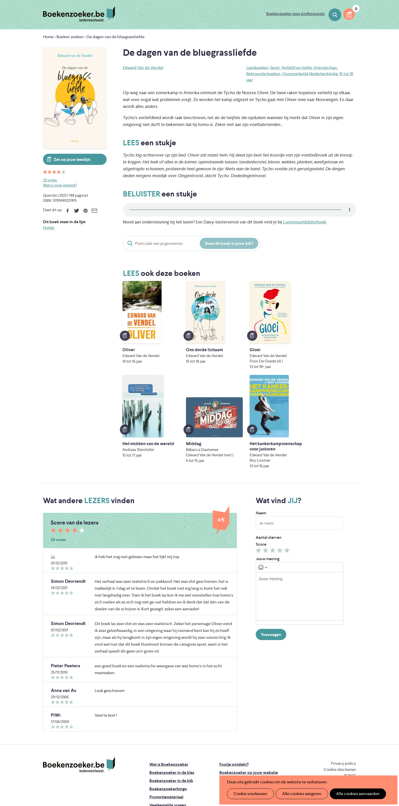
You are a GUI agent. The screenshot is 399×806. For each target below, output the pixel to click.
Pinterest (85, 211)
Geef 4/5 (280, 473)
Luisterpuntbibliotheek (304, 222)
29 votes (50, 180)
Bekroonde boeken (263, 73)
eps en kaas (278, 764)
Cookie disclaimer (340, 691)
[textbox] (299, 518)
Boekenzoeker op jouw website (248, 694)
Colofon (227, 711)
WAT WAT (195, 756)
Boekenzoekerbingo (168, 711)
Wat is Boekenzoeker (168, 686)
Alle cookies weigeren (298, 793)
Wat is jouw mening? (60, 185)
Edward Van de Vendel (143, 67)
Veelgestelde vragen (167, 727)
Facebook (67, 211)
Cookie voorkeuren (249, 793)
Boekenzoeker (79, 14)
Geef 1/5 (259, 473)
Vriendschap (325, 67)
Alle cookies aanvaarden (352, 793)
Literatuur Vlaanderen (332, 742)
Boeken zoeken (335, 14)
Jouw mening (267, 481)
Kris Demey (232, 764)
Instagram (351, 708)
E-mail (94, 211)
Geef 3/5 (273, 473)
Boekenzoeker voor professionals (295, 13)
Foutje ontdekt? (234, 686)
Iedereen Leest (223, 742)
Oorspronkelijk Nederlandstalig (310, 73)
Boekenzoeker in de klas (171, 694)
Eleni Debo (187, 764)
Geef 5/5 (287, 473)
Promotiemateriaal (166, 719)
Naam (261, 435)
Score (261, 466)
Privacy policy (343, 685)
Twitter (76, 211)
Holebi (48, 227)
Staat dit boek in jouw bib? (229, 243)
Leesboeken (257, 67)
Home (48, 36)
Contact (227, 719)
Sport (275, 67)
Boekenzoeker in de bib (171, 702)
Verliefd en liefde (296, 67)
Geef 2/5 (266, 473)
